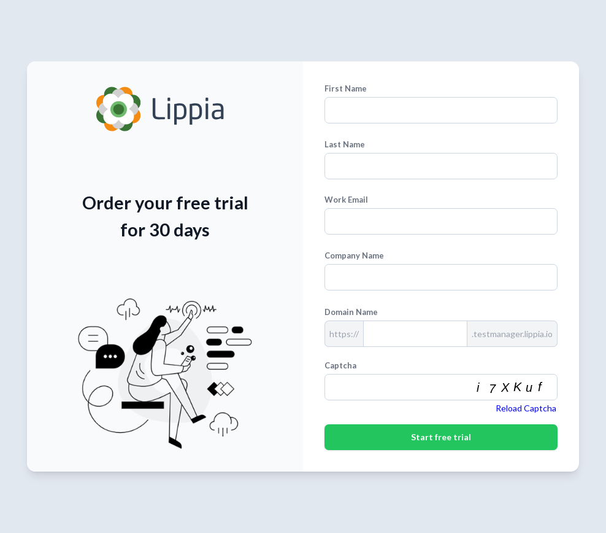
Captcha (340, 365)
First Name (345, 88)
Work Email (346, 199)
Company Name (354, 255)
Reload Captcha (526, 408)
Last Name (344, 144)
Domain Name (351, 312)
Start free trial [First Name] (441, 437)
